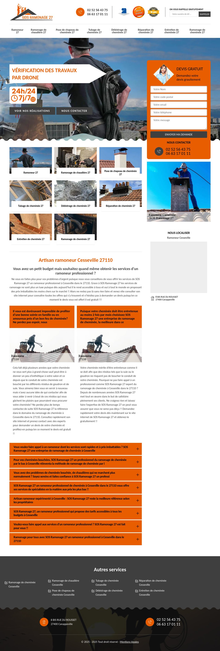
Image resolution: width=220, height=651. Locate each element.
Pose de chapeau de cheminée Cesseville (63, 592)
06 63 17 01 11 (97, 14)
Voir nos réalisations (32, 110)
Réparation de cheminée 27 (146, 31)
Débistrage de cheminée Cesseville (109, 592)
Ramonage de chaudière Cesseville (65, 582)
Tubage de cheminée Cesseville (107, 582)
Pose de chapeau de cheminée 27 (67, 31)
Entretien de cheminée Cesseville (151, 592)
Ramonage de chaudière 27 (38, 31)
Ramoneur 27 (17, 31)
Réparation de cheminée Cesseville (152, 582)
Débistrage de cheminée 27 (119, 31)
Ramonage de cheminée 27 (197, 31)
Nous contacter (74, 110)
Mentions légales (129, 641)
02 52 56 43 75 (97, 10)
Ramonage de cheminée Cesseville (22, 584)
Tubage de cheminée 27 (94, 31)
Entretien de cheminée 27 (171, 31)
